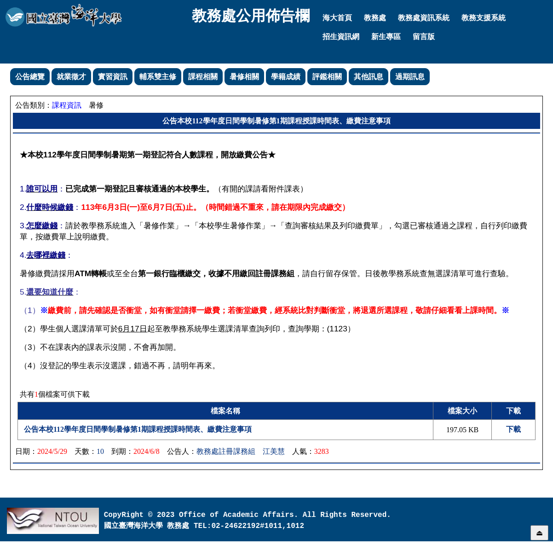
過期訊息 (410, 77)
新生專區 (386, 37)
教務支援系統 (483, 18)
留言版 (424, 37)
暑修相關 (244, 77)
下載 (513, 429)
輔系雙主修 (157, 77)
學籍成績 (285, 77)
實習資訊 (112, 77)
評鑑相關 (327, 77)
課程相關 (203, 77)
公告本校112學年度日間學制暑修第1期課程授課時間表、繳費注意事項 (138, 429)
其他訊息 (368, 77)
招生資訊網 (341, 37)
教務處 (375, 18)
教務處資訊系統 (423, 18)
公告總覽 (30, 77)
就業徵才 (71, 77)
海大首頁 (337, 18)
